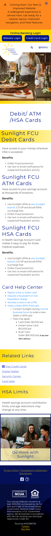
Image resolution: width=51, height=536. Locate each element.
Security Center (11, 376)
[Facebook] (22, 479)
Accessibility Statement (34, 470)
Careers (25, 526)
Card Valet (8, 381)
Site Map (25, 529)
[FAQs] (27, 479)
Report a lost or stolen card (22, 292)
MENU (43, 47)
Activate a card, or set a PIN (22, 302)
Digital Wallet (10, 371)
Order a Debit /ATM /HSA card (23, 305)
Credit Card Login (37, 38)
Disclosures (25, 473)
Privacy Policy (11, 470)
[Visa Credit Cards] (25, 367)
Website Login (12, 38)
